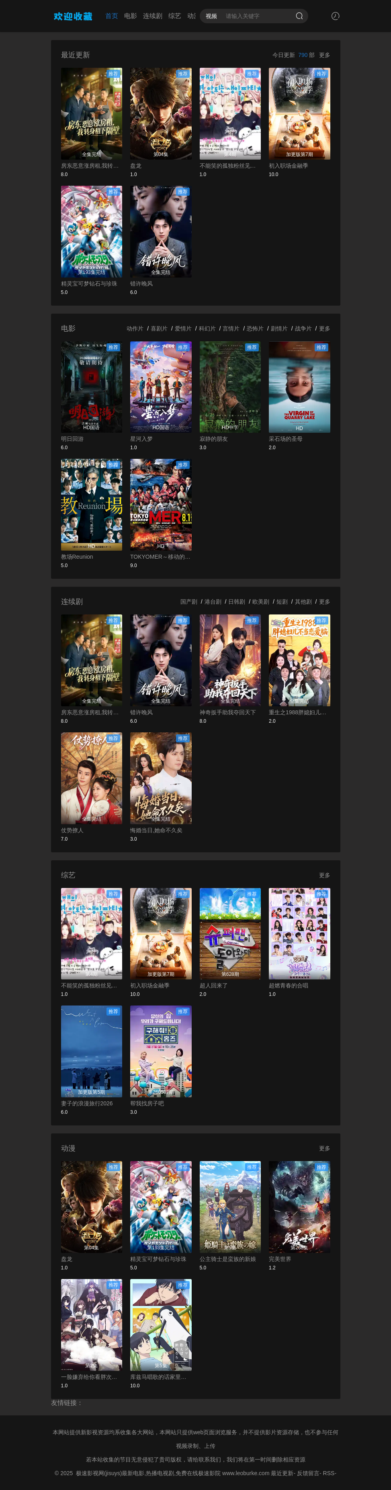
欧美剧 (260, 601)
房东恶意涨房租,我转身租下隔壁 (92, 165)
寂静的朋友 (214, 439)
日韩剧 (236, 601)
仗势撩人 (72, 830)
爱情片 (183, 328)
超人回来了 (214, 985)
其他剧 (303, 601)
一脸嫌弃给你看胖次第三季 (92, 1377)
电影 (130, 15)
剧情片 (279, 328)
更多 (324, 55)
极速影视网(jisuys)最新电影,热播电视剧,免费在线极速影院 (148, 1473)
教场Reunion (77, 556)
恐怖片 (255, 328)
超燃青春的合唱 (288, 985)
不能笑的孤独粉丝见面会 (230, 165)
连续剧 (152, 15)
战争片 (303, 328)
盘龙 (135, 165)
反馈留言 (308, 1473)
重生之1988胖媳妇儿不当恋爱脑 (299, 712)
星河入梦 (141, 439)
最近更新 (282, 1473)
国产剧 (188, 601)
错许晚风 (141, 283)
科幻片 (207, 328)
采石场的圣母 (286, 439)
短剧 (282, 601)
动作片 (135, 328)
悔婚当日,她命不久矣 (156, 830)
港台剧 (213, 601)
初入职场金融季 (288, 165)
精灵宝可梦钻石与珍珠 (89, 283)
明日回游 (72, 439)
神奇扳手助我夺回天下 (228, 712)
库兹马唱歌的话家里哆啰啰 (161, 1377)
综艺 (174, 15)
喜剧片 (159, 328)
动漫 (193, 15)
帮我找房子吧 (147, 1103)
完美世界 (280, 1259)
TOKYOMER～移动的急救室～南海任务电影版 (161, 556)
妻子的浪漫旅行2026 (87, 1103)
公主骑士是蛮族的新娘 (228, 1259)
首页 (111, 15)
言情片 (231, 328)
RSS (329, 1473)
